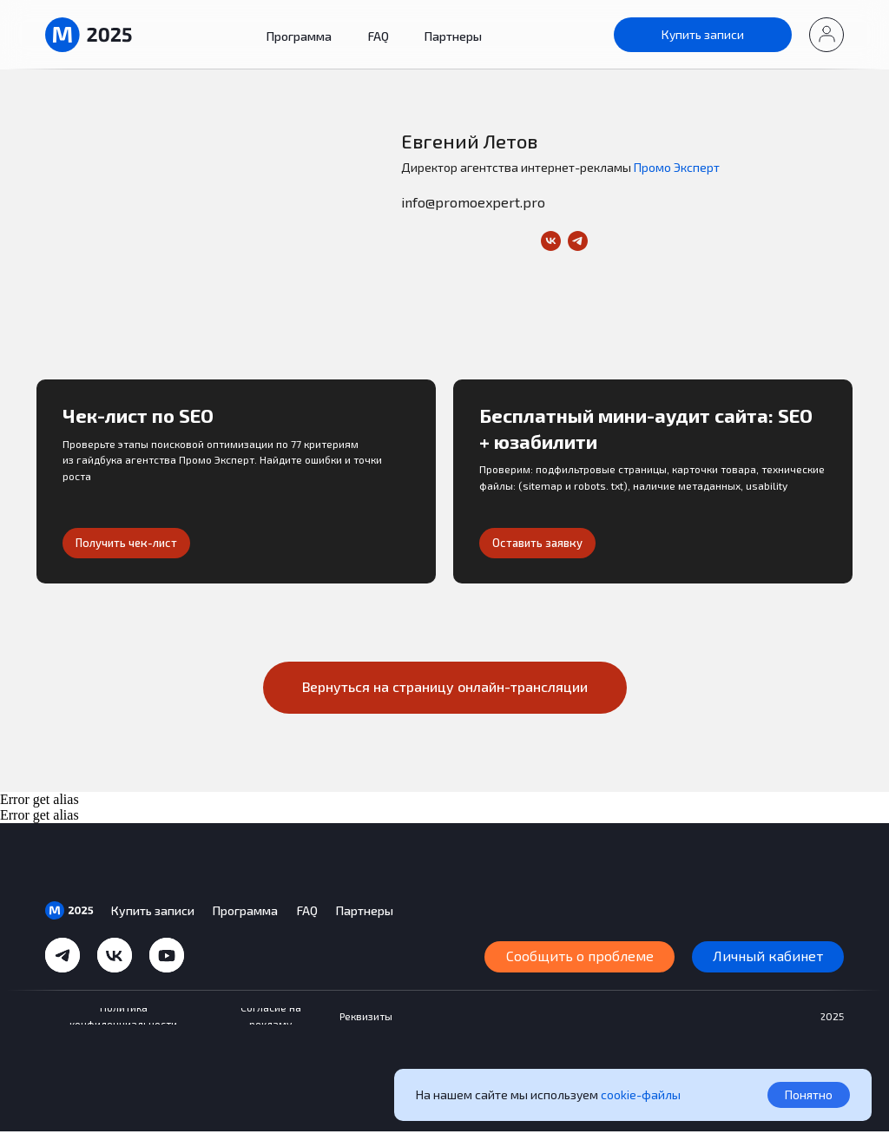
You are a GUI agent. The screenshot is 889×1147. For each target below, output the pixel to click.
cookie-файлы (641, 1094)
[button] (826, 34)
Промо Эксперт (677, 167)
